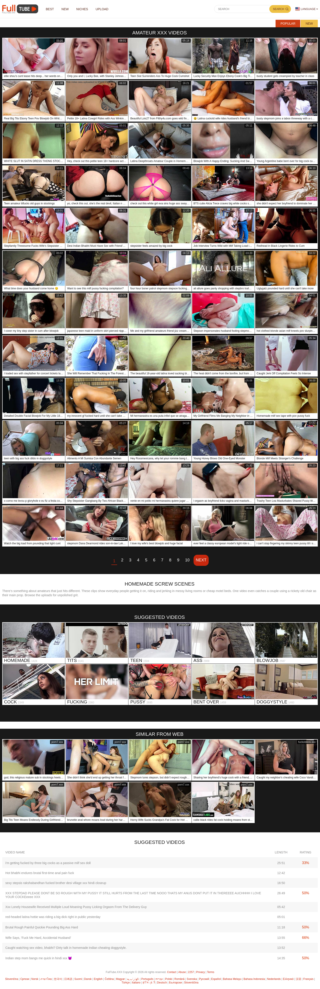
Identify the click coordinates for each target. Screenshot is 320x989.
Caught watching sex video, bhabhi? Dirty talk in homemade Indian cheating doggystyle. (66, 948)
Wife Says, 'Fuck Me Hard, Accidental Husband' (38, 938)
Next (201, 560)
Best (50, 9)
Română (179, 979)
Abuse (182, 972)
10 (187, 560)
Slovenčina (11, 979)
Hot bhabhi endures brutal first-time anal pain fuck (39, 873)
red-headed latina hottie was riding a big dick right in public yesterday (52, 917)
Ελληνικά (288, 979)
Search (278, 9)
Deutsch (162, 982)
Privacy (200, 972)
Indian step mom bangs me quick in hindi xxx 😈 (38, 958)
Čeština (109, 979)
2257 (191, 972)
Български (175, 982)
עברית (159, 979)
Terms (210, 972)
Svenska (192, 979)
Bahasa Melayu (232, 979)
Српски (24, 979)
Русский (204, 979)
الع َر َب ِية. (133, 979)
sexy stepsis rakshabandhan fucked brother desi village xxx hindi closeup (55, 883)
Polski (168, 979)
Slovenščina (191, 982)
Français (308, 979)
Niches (82, 9)
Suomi (78, 979)
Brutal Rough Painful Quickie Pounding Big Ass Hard (41, 927)
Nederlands (274, 979)
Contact (171, 972)
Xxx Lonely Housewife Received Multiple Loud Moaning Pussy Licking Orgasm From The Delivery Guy (76, 907)
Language (305, 9)
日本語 (68, 979)
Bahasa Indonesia (254, 979)
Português (147, 979)
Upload (102, 9)
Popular (287, 23)
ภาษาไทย (46, 979)
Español (216, 979)
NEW (65, 9)
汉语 (298, 979)
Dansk (88, 979)
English (98, 979)
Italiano (136, 982)
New (309, 23)
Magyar (120, 979)
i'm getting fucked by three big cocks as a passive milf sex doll (48, 863)
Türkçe (126, 982)
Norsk (34, 979)
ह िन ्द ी (149, 982)
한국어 (58, 979)
